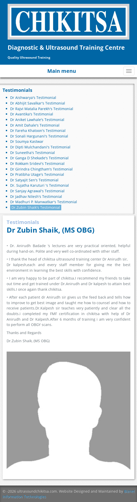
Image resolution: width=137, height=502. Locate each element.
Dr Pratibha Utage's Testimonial (37, 174)
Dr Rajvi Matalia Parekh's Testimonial (41, 108)
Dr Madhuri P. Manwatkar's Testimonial (43, 201)
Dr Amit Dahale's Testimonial (34, 125)
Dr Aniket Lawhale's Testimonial (37, 119)
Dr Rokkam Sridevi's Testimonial (37, 163)
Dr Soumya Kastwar (26, 141)
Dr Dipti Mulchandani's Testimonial (40, 147)
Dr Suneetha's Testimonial (32, 152)
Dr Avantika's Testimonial (31, 114)
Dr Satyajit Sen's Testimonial (34, 180)
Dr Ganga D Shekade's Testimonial (39, 157)
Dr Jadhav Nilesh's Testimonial (36, 196)
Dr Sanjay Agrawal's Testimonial (37, 190)
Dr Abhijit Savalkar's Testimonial (37, 103)
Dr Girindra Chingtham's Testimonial (41, 169)
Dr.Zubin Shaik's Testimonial (35, 207)
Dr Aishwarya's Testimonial (33, 97)
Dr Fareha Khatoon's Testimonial (38, 130)
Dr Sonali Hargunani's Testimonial (39, 136)
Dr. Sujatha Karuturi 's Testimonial (39, 185)
